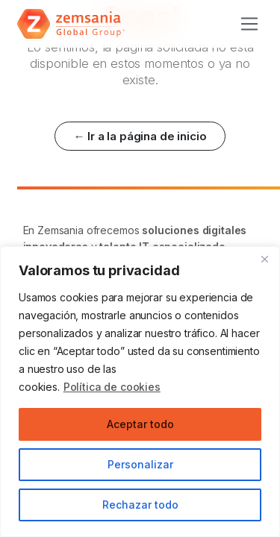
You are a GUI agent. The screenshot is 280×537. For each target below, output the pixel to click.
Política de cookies (112, 386)
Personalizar (140, 464)
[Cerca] (264, 259)
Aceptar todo (140, 424)
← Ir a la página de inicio (139, 136)
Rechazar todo (140, 504)
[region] (140, 391)
